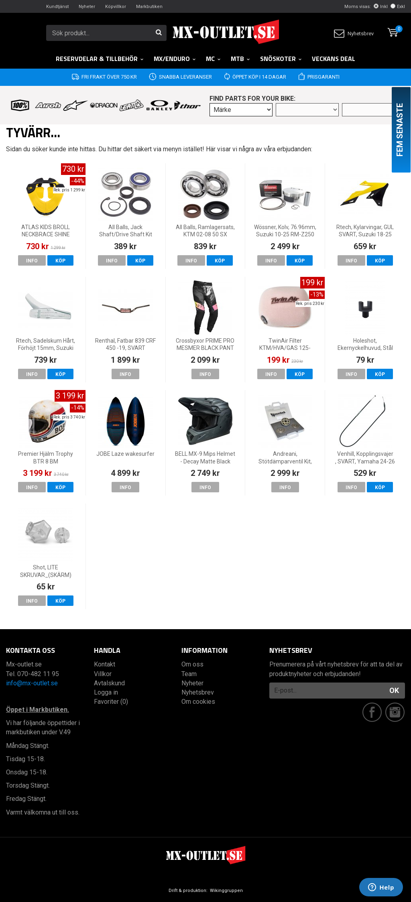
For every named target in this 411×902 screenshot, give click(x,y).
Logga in (106, 692)
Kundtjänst (57, 6)
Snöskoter (281, 58)
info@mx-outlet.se (32, 683)
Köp (60, 261)
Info (32, 261)
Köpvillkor (115, 6)
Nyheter (87, 6)
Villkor (103, 674)
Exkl (398, 6)
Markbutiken (149, 6)
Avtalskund (109, 683)
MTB (240, 58)
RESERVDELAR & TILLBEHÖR (100, 58)
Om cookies (198, 701)
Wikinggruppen (226, 890)
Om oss (192, 664)
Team (189, 674)
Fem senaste (400, 129)
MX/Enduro (175, 58)
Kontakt (104, 664)
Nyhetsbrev (354, 33)
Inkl (381, 6)
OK (394, 690)
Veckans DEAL (333, 58)
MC (213, 58)
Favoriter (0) (111, 701)
